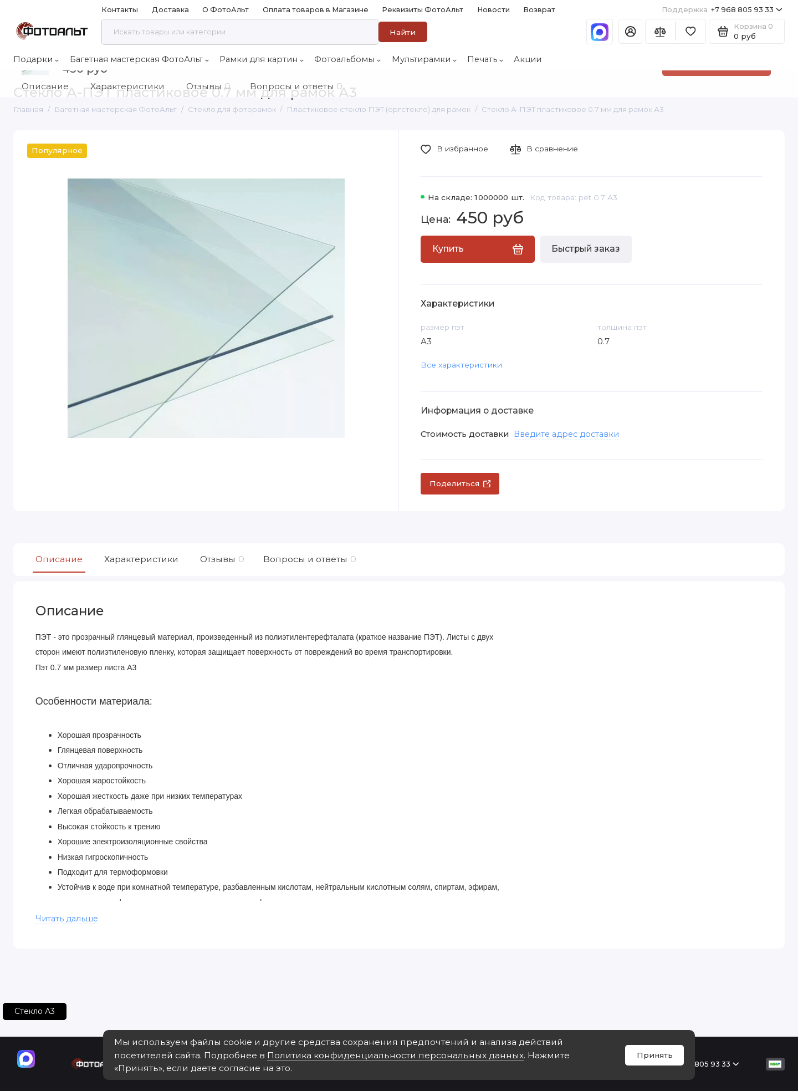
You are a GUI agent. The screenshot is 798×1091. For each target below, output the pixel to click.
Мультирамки (424, 59)
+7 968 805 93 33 (722, 10)
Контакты (119, 10)
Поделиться (460, 483)
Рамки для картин (261, 59)
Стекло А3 (34, 1011)
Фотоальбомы (347, 59)
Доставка (170, 10)
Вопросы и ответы (308, 559)
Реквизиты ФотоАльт (422, 10)
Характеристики (141, 559)
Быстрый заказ (585, 248)
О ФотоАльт (225, 10)
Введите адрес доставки (566, 434)
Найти (403, 32)
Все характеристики (461, 364)
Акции (527, 59)
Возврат (539, 10)
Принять (655, 1055)
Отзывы (221, 559)
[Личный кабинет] (630, 31)
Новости (493, 10)
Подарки (36, 59)
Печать (485, 59)
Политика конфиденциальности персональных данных (395, 1055)
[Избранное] (690, 31)
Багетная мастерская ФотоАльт (139, 59)
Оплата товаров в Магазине (316, 10)
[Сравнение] (660, 31)
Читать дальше (66, 919)
